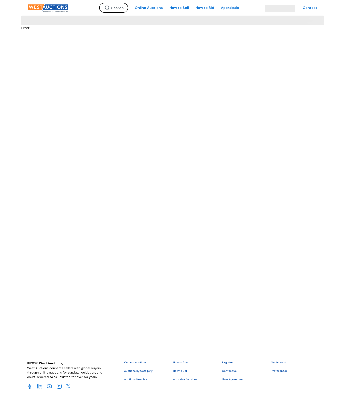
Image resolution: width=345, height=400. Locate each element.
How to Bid (205, 7)
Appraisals (230, 7)
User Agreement (233, 379)
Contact (310, 7)
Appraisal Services (185, 379)
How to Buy (180, 362)
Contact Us (229, 371)
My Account (278, 362)
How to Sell (179, 7)
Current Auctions (135, 362)
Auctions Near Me (135, 379)
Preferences (279, 371)
